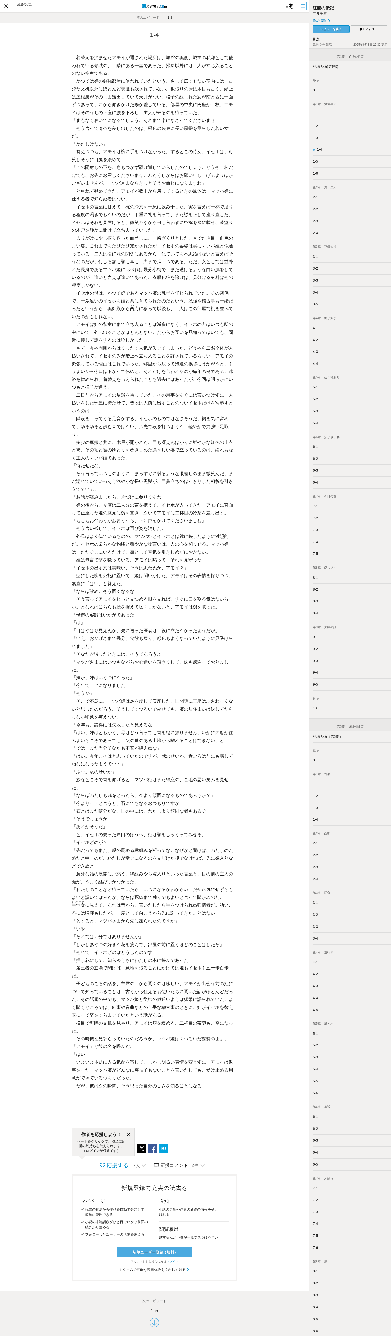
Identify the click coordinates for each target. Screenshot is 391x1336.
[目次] (303, 6)
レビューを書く (331, 29)
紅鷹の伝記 (323, 8)
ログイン (172, 1261)
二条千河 (320, 14)
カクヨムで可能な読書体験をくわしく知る (154, 1270)
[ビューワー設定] (290, 6)
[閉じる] (128, 1135)
